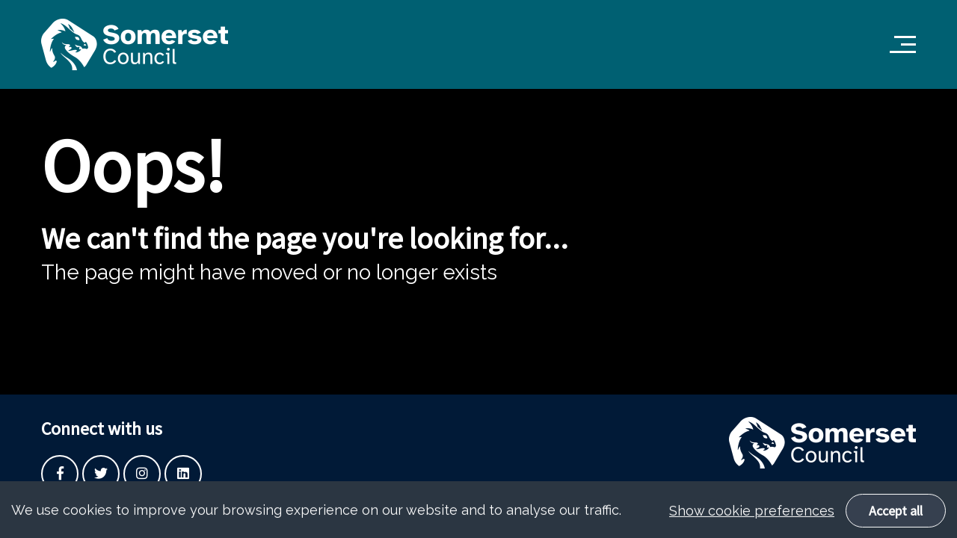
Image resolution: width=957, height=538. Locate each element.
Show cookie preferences (751, 514)
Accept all (896, 514)
